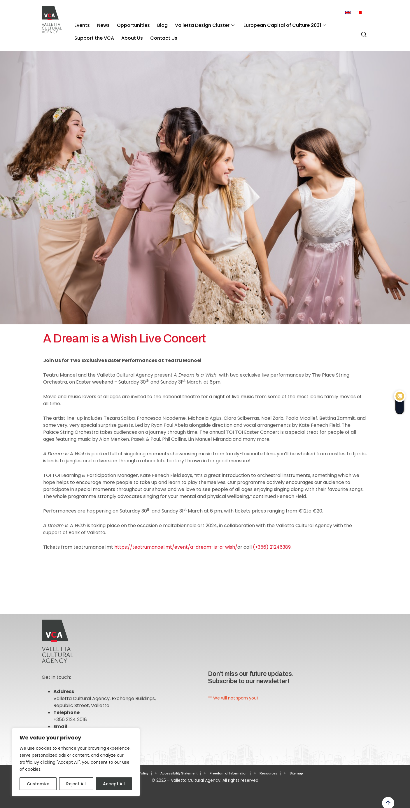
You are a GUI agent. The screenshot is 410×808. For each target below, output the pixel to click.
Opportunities (124, 23)
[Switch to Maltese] (359, 13)
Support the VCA (332, 23)
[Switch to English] (347, 13)
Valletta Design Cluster (189, 23)
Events (80, 23)
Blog (150, 23)
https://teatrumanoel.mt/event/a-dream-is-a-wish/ (175, 547)
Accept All (114, 784)
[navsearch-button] (362, 31)
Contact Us (111, 32)
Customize (38, 784)
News (98, 23)
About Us (83, 32)
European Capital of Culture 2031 (266, 23)
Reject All (76, 784)
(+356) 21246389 (272, 547)
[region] (76, 762)
